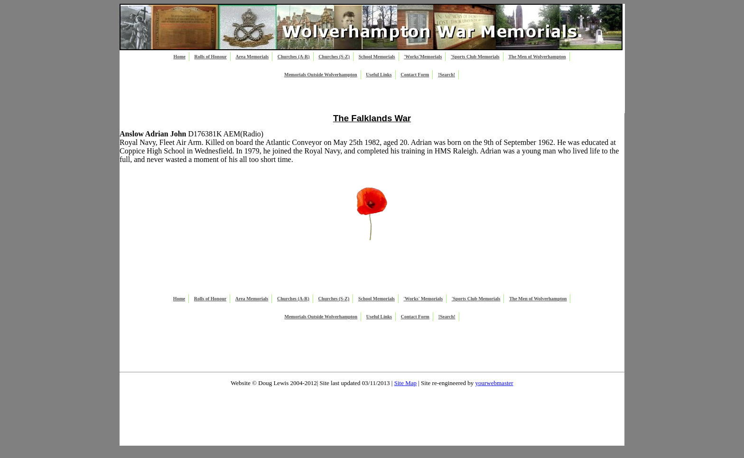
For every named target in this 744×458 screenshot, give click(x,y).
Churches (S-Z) (334, 56)
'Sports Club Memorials (475, 56)
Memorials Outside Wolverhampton (320, 74)
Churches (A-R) (294, 56)
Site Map (405, 382)
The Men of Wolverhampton (537, 56)
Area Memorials (252, 56)
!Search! (446, 74)
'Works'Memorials (423, 56)
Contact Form (414, 74)
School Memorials (377, 56)
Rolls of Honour (211, 56)
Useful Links (378, 74)
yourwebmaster (494, 382)
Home (179, 56)
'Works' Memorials (423, 298)
